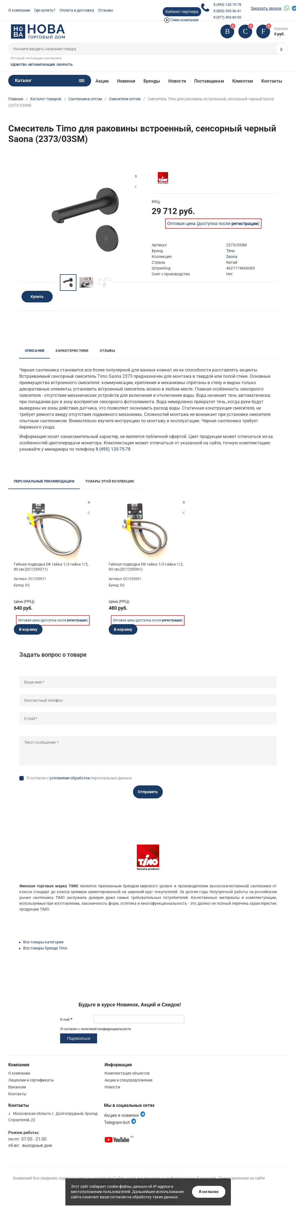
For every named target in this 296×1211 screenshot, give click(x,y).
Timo (230, 251)
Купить (37, 296)
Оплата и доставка (77, 10)
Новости (177, 81)
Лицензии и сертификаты (31, 1080)
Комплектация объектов (127, 1073)
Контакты (271, 81)
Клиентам (242, 81)
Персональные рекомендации (44, 481)
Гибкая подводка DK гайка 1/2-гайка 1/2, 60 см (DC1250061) (146, 566)
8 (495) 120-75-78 (227, 4)
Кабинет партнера (182, 11)
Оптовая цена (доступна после (212, 223)
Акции (102, 81)
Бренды (151, 81)
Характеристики (71, 351)
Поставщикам (209, 81)
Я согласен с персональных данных (79, 778)
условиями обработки (70, 778)
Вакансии (17, 1087)
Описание (35, 351)
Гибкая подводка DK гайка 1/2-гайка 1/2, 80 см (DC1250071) (51, 566)
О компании (19, 10)
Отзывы (105, 10)
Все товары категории (43, 942)
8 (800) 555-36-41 (227, 11)
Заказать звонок (266, 8)
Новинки (126, 81)
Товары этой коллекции (109, 481)
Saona (231, 256)
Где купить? (44, 10)
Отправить (148, 792)
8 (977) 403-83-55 (227, 17)
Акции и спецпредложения (129, 1080)
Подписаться (78, 1038)
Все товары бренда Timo (45, 948)
